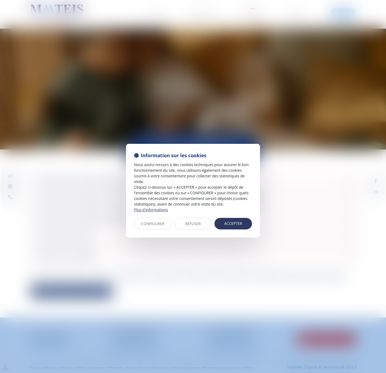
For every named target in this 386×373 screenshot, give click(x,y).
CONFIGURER (153, 223)
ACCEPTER (233, 223)
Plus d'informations (151, 209)
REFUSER (193, 223)
